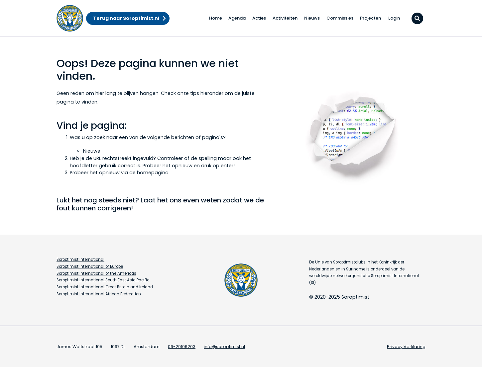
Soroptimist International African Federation (99, 294)
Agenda (237, 18)
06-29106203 (181, 346)
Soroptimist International (80, 259)
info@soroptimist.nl (224, 346)
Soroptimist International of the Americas (96, 273)
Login (394, 18)
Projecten (370, 18)
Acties (259, 18)
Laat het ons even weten (181, 200)
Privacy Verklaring (406, 346)
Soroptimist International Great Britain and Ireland (105, 287)
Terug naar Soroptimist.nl (126, 18)
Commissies (339, 18)
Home (215, 18)
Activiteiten (285, 18)
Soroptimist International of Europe (90, 266)
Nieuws (312, 18)
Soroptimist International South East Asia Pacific (103, 280)
